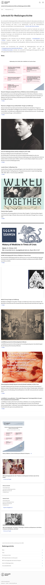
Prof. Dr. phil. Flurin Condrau (32, 26)
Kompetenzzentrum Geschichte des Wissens (12, 48)
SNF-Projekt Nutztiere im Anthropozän (22, 558)
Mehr (3, 101)
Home (2, 9)
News (22, 550)
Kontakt (7, 583)
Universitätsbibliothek (22, 566)
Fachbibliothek (36, 38)
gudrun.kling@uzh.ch (8, 507)
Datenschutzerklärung (13, 583)
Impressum (3, 583)
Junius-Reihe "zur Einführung (8, 111)
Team (22, 552)
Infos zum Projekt (7, 479)
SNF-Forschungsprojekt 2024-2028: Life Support (22, 560)
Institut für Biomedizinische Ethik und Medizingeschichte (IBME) (15, 6)
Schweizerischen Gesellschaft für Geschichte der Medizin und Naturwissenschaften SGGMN (21, 259)
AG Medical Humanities (7, 50)
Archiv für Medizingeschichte (22, 563)
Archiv (3, 40)
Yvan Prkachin (4, 213)
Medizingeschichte (9, 9)
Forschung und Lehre (22, 555)
